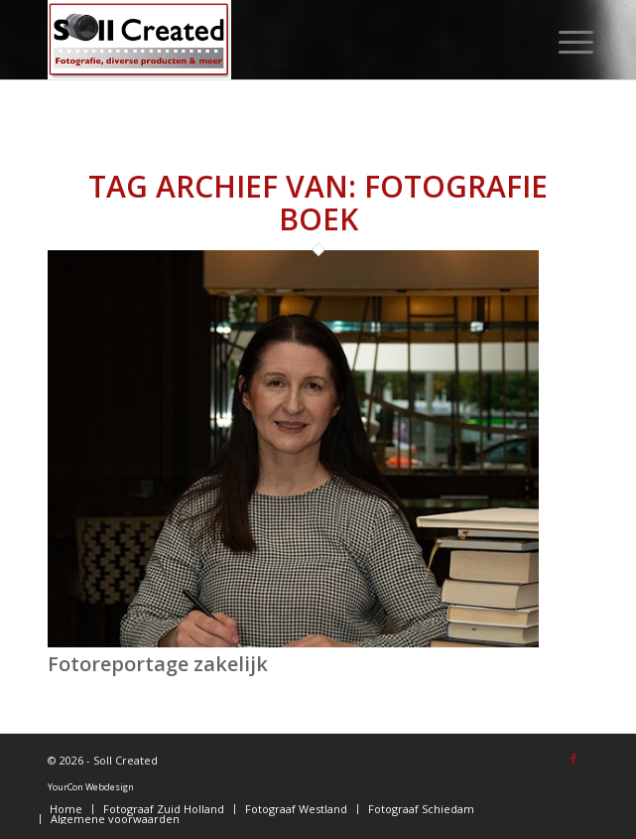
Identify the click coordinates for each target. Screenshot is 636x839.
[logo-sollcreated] (264, 39)
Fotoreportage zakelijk (158, 663)
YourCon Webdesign (91, 786)
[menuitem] (560, 41)
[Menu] (560, 41)
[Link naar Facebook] (573, 758)
